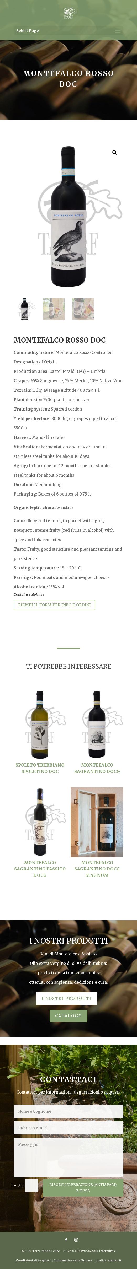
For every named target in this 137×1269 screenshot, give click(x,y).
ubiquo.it (115, 1260)
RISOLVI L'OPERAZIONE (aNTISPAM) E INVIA (83, 1187)
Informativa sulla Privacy (73, 1260)
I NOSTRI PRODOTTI (67, 998)
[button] (114, 152)
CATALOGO (68, 1015)
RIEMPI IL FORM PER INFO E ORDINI (54, 605)
